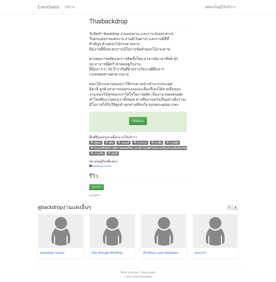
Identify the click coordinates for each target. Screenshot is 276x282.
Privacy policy (148, 272)
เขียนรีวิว (97, 187)
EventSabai (48, 7)
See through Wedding (107, 252)
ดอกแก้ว (200, 252)
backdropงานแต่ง (101, 166)
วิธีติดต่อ (138, 121)
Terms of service (129, 272)
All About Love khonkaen (160, 252)
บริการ (70, 7)
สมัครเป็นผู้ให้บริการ (220, 7)
